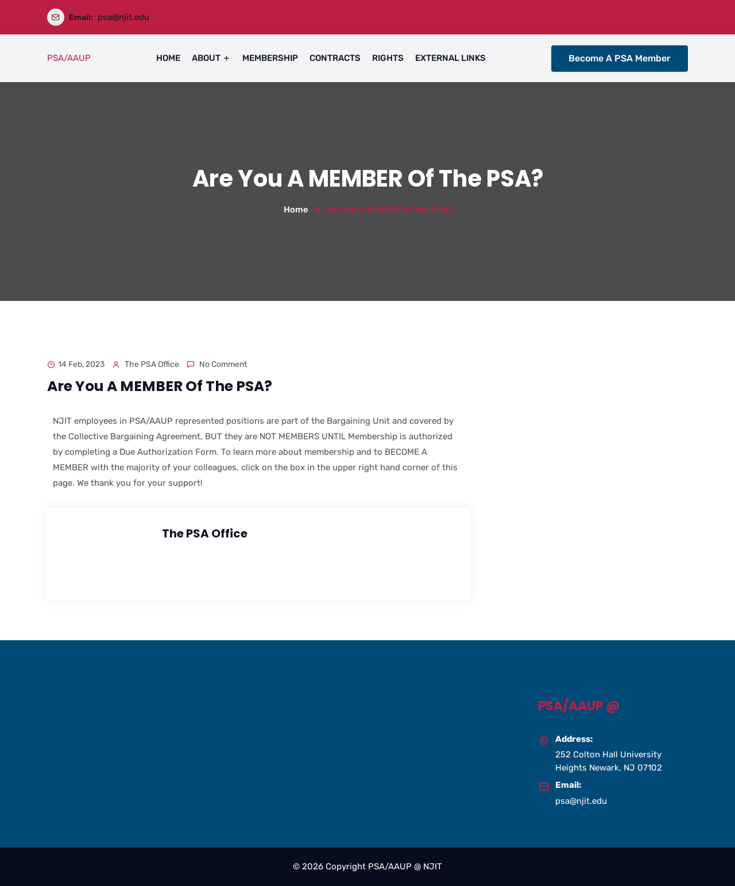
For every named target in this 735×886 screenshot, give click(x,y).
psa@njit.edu (123, 17)
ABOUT (206, 58)
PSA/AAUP (69, 58)
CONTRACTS (335, 58)
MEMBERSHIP (270, 58)
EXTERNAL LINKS (450, 58)
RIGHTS (388, 58)
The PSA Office (152, 364)
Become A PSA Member (619, 58)
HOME (168, 58)
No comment (223, 364)
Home (296, 209)
